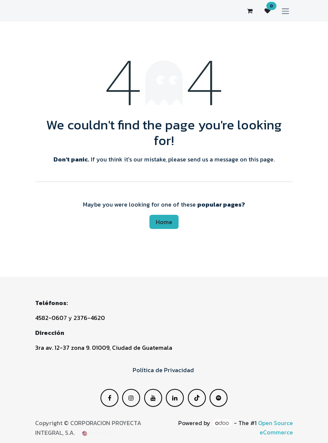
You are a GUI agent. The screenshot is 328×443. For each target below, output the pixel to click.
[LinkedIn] (153, 398)
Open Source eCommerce (275, 427)
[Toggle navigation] (285, 11)
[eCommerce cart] (249, 10)
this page (260, 159)
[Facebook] (109, 398)
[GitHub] (219, 398)
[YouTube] (175, 398)
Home (164, 221)
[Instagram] (197, 398)
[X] (131, 398)
